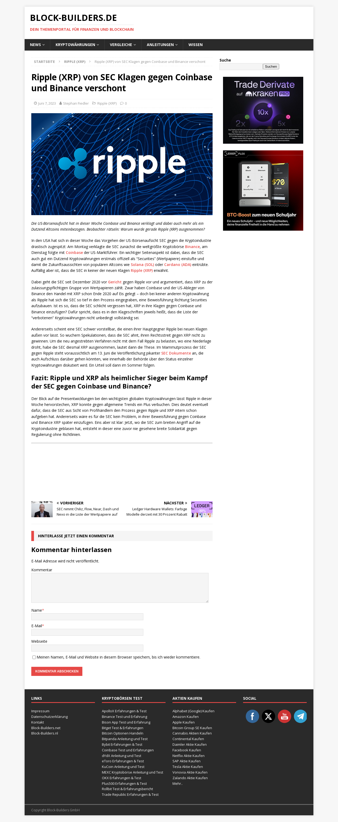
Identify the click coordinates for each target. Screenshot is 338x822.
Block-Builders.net (45, 727)
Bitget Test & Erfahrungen (122, 727)
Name (36, 610)
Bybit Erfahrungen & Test (122, 744)
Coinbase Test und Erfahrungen (128, 750)
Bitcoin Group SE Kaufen (192, 727)
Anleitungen (160, 44)
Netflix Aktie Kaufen (188, 755)
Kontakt (37, 722)
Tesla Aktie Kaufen (187, 766)
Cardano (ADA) (177, 264)
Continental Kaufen (188, 738)
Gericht (115, 281)
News (35, 44)
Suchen (271, 66)
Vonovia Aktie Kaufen (190, 772)
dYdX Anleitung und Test (121, 755)
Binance (192, 246)
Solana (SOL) (142, 264)
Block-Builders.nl (44, 733)
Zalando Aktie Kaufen (190, 777)
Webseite (39, 641)
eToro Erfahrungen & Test (123, 761)
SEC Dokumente (176, 353)
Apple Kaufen (183, 722)
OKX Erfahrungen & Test (121, 777)
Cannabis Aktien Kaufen (192, 733)
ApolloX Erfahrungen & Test (124, 711)
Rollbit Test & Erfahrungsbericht (127, 788)
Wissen (196, 44)
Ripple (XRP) (107, 103)
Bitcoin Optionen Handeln (122, 733)
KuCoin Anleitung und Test (123, 766)
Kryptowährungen (75, 44)
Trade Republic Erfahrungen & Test (130, 794)
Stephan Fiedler (76, 103)
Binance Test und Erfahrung (124, 716)
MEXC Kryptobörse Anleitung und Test (132, 772)
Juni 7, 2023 (47, 103)
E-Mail (36, 625)
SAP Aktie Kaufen (186, 761)
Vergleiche (121, 44)
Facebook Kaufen (186, 750)
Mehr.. (177, 783)
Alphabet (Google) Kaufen (193, 711)
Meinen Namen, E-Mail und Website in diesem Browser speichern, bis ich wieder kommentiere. (118, 657)
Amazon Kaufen (185, 716)
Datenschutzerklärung (49, 716)
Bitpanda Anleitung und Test (125, 738)
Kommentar (41, 569)
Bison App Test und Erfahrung (126, 722)
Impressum (40, 711)
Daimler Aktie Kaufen (189, 744)
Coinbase (74, 252)
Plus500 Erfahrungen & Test (124, 783)
